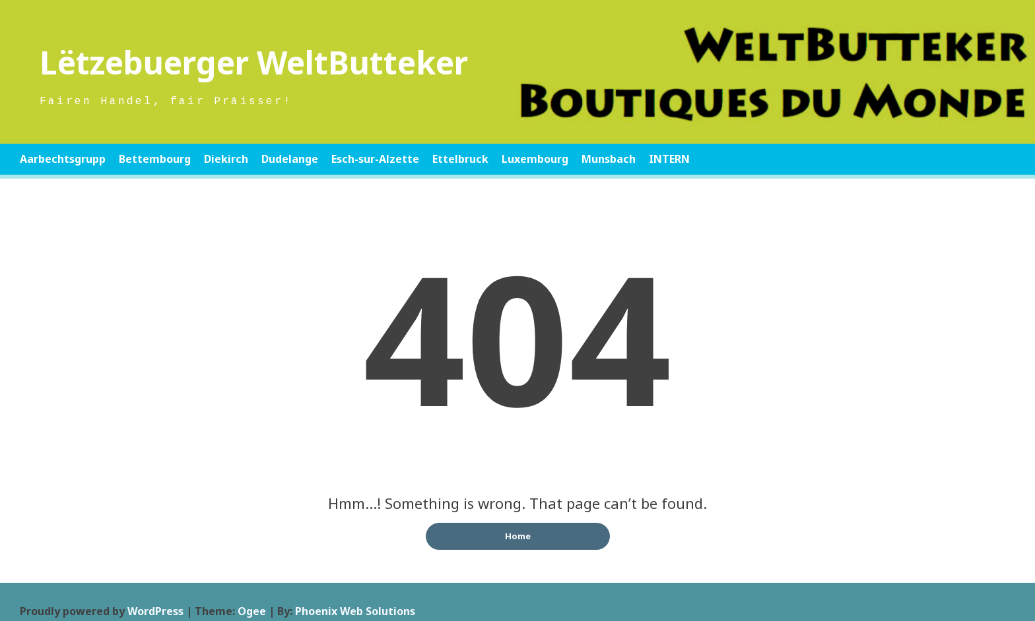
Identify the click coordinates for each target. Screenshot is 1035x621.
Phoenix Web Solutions (355, 611)
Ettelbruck (460, 159)
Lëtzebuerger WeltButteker (254, 62)
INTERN (669, 159)
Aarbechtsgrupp (63, 159)
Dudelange (289, 159)
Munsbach (609, 159)
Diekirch (226, 159)
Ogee (252, 611)
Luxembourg (535, 159)
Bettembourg (155, 159)
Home (518, 536)
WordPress (155, 611)
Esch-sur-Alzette (375, 159)
